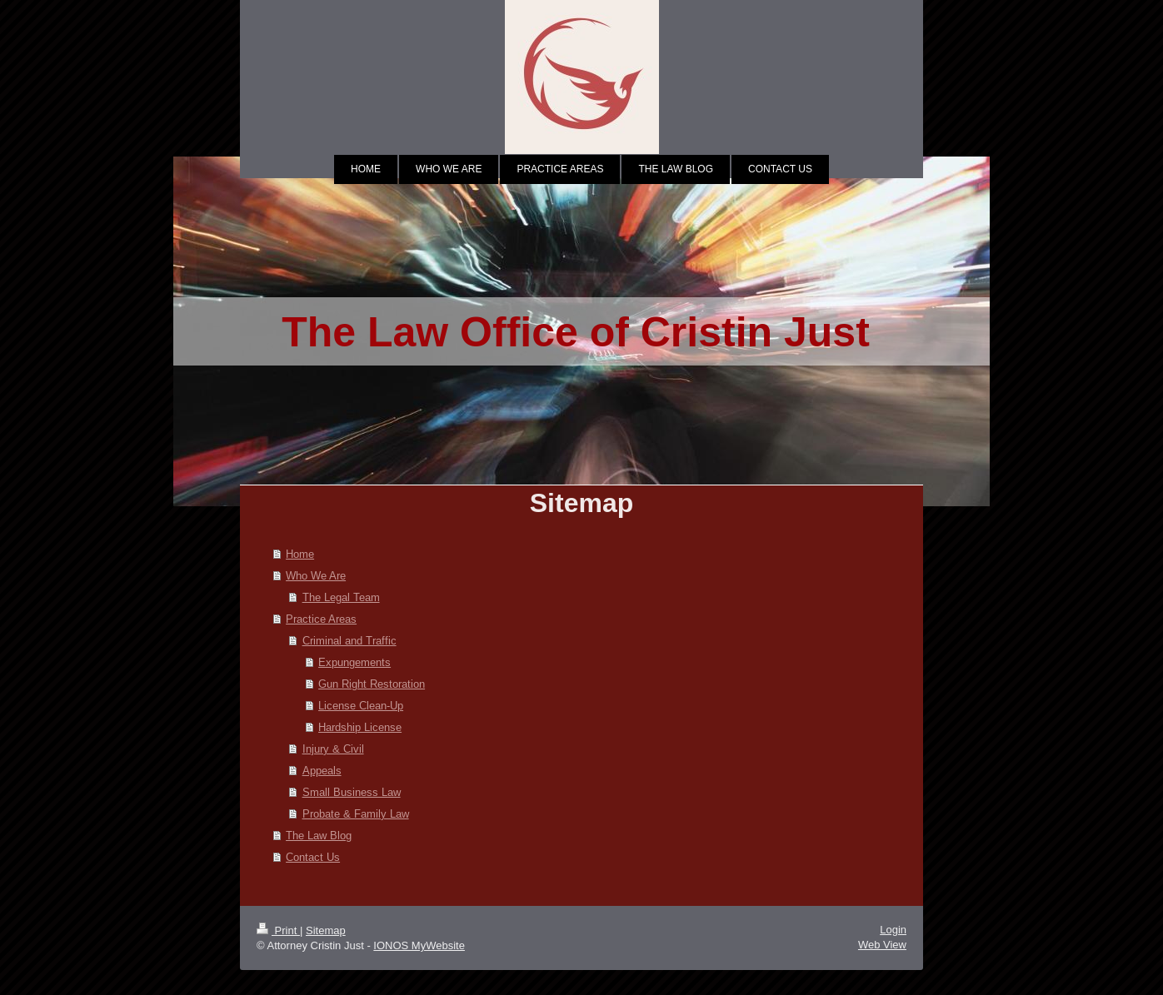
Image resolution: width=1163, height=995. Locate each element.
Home (300, 553)
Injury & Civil (333, 748)
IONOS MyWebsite (419, 945)
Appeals (322, 770)
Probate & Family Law (355, 813)
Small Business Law (351, 791)
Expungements (354, 662)
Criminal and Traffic (349, 640)
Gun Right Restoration (371, 683)
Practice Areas (321, 618)
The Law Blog (319, 835)
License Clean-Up (360, 705)
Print (278, 930)
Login (893, 929)
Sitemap (326, 930)
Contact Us (313, 856)
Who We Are (316, 575)
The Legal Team (341, 597)
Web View (882, 944)
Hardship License (360, 727)
